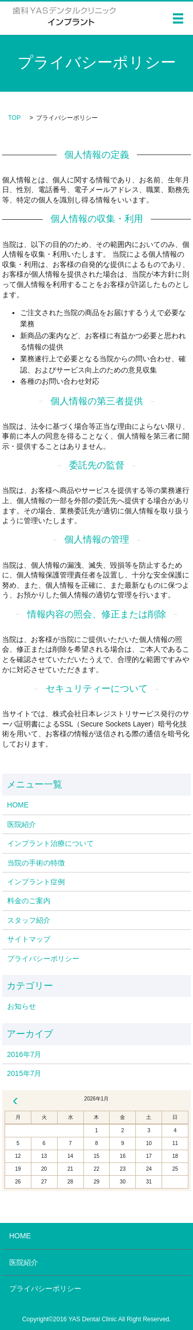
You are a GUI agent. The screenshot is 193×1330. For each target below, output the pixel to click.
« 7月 (15, 1101)
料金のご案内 (28, 901)
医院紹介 (21, 824)
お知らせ (21, 1006)
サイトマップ (28, 939)
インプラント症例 (36, 882)
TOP (14, 117)
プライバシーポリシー (43, 958)
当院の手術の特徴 (36, 863)
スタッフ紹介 (28, 920)
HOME (18, 805)
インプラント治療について (50, 843)
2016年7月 (24, 1054)
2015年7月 (24, 1073)
